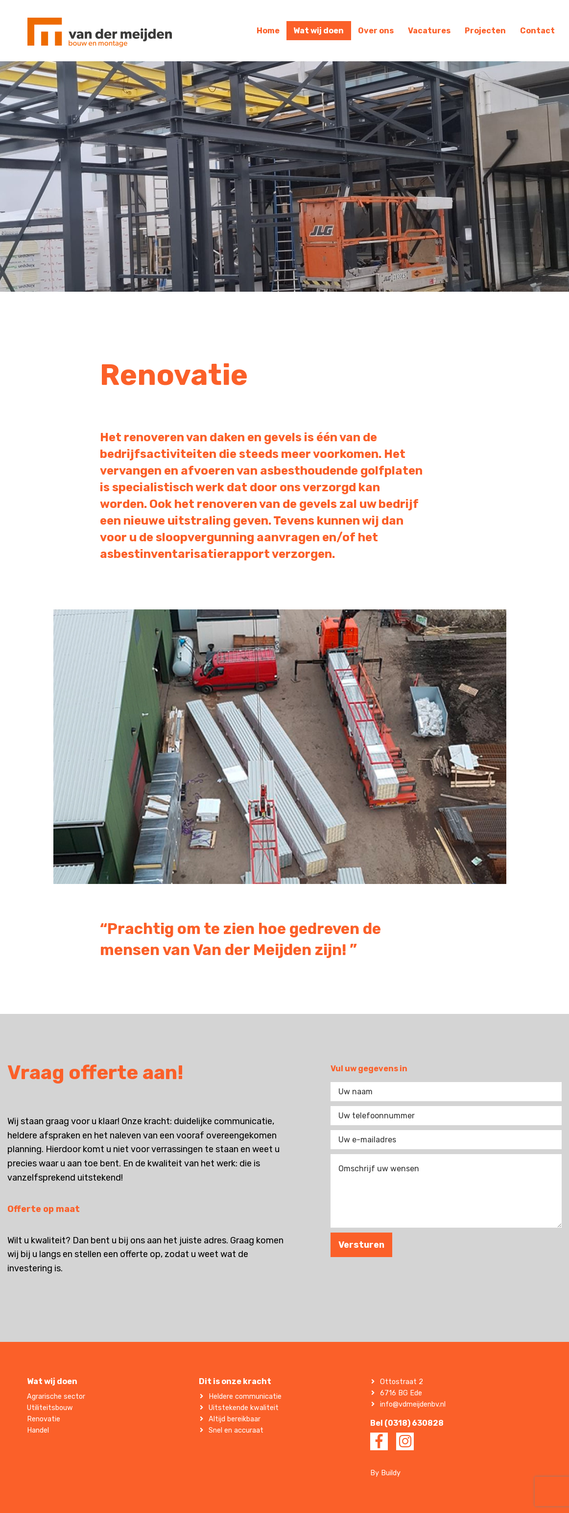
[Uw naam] (446, 1091)
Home (268, 30)
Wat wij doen (318, 30)
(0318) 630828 (414, 1423)
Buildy (391, 1473)
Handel (38, 1430)
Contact (537, 30)
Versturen (361, 1244)
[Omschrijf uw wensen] (446, 1191)
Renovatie (43, 1419)
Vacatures (429, 30)
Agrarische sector (56, 1396)
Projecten (485, 30)
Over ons (376, 30)
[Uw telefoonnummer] (446, 1115)
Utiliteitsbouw (50, 1408)
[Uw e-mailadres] (446, 1139)
